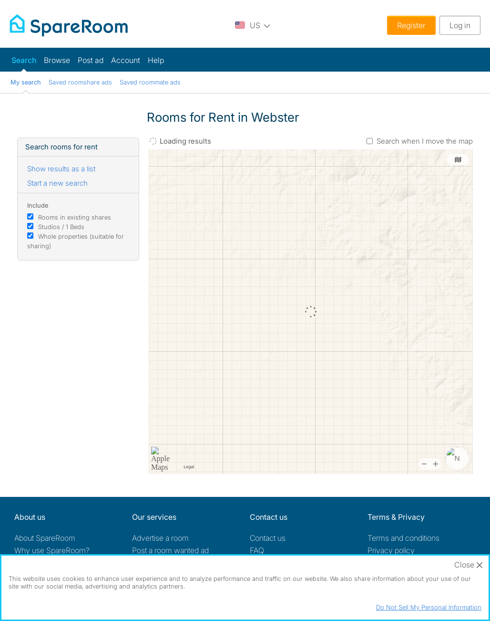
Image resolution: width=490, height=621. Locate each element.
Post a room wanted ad (170, 550)
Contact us (268, 538)
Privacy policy (391, 550)
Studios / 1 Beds (61, 227)
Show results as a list (61, 168)
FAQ (257, 550)
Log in (459, 25)
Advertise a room (160, 538)
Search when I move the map (425, 141)
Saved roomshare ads (80, 82)
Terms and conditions (403, 538)
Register (411, 25)
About (44, 538)
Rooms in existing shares (74, 217)
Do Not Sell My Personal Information (428, 607)
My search (25, 82)
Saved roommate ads (150, 82)
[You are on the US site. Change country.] (252, 25)
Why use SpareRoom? (52, 550)
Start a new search (57, 183)
